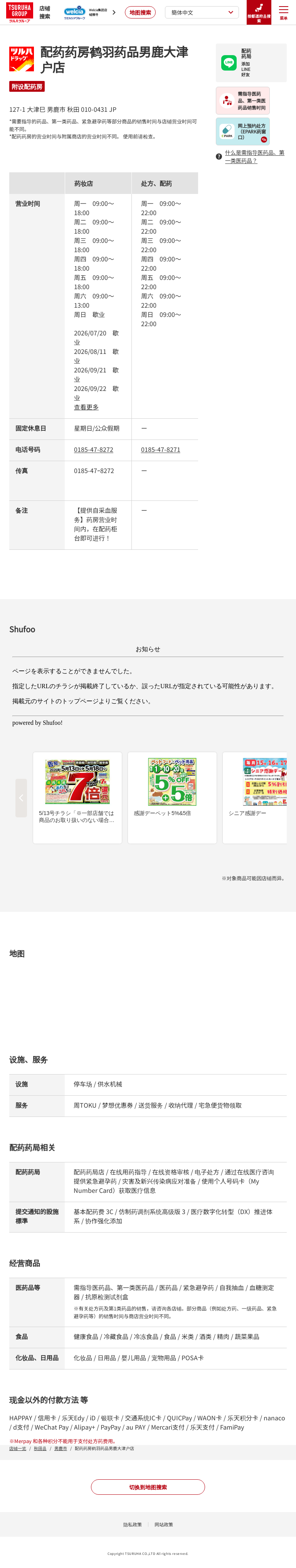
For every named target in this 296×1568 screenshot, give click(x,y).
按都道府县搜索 (259, 13)
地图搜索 (140, 12)
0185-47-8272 (93, 449)
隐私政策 (132, 1524)
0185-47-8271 (160, 449)
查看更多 (86, 406)
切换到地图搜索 (148, 1487)
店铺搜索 (28, 12)
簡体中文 (203, 12)
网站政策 (164, 1524)
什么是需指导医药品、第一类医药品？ (250, 156)
